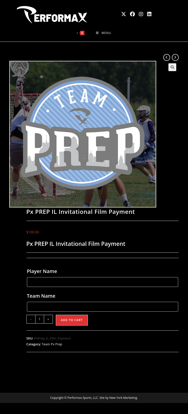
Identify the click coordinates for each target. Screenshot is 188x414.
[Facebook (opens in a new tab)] (132, 14)
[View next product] (175, 57)
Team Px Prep (52, 344)
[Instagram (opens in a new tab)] (141, 14)
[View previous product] (166, 57)
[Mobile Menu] (103, 33)
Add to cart (72, 320)
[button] (172, 67)
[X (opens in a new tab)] (123, 14)
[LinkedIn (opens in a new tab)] (149, 14)
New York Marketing (123, 398)
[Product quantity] (39, 319)
